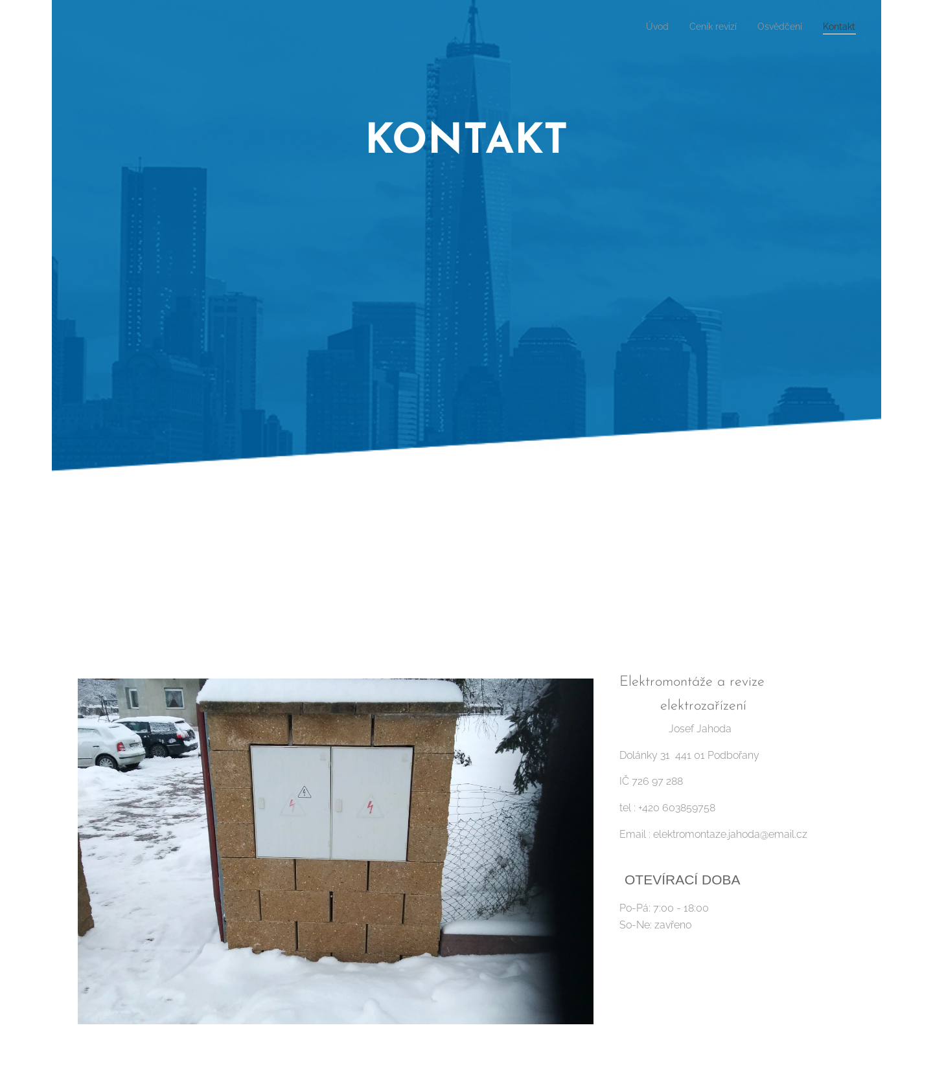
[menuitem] (643, 26)
